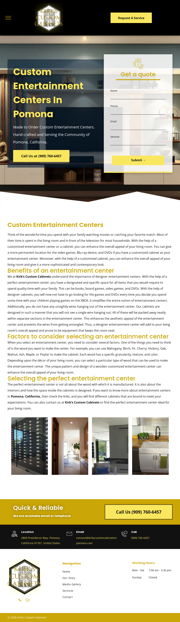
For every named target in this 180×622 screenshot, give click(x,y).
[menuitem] (82, 571)
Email (113, 121)
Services (114, 136)
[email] (27, 600)
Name (113, 90)
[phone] (20, 600)
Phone (114, 106)
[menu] (8, 18)
